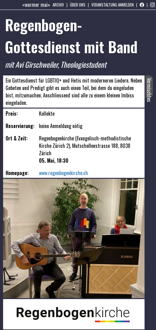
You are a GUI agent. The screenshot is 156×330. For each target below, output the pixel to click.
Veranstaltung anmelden (112, 5)
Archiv (58, 5)
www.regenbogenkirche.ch (63, 173)
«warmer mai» (36, 4)
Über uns (77, 5)
